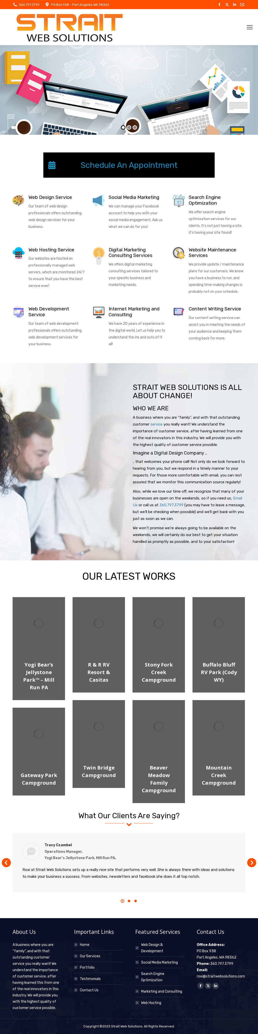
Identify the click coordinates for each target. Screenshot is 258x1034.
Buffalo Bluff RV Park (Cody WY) (219, 672)
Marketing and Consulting (161, 991)
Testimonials (90, 979)
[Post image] (39, 623)
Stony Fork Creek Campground (159, 672)
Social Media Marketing (159, 962)
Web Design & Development (152, 948)
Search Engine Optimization (152, 977)
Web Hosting (151, 1003)
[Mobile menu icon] (249, 27)
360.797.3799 (29, 5)
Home (84, 945)
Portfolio (87, 967)
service (156, 424)
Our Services (90, 956)
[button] (6, 862)
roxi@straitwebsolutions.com (221, 976)
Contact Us (89, 990)
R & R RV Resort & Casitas (98, 672)
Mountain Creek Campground (219, 775)
